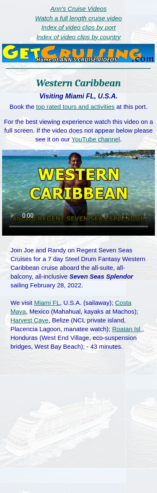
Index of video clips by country (78, 36)
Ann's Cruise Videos (78, 8)
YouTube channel (96, 139)
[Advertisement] (79, 430)
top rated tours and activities (75, 106)
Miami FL (47, 302)
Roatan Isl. (127, 328)
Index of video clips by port (78, 27)
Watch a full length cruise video (78, 18)
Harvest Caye (29, 320)
